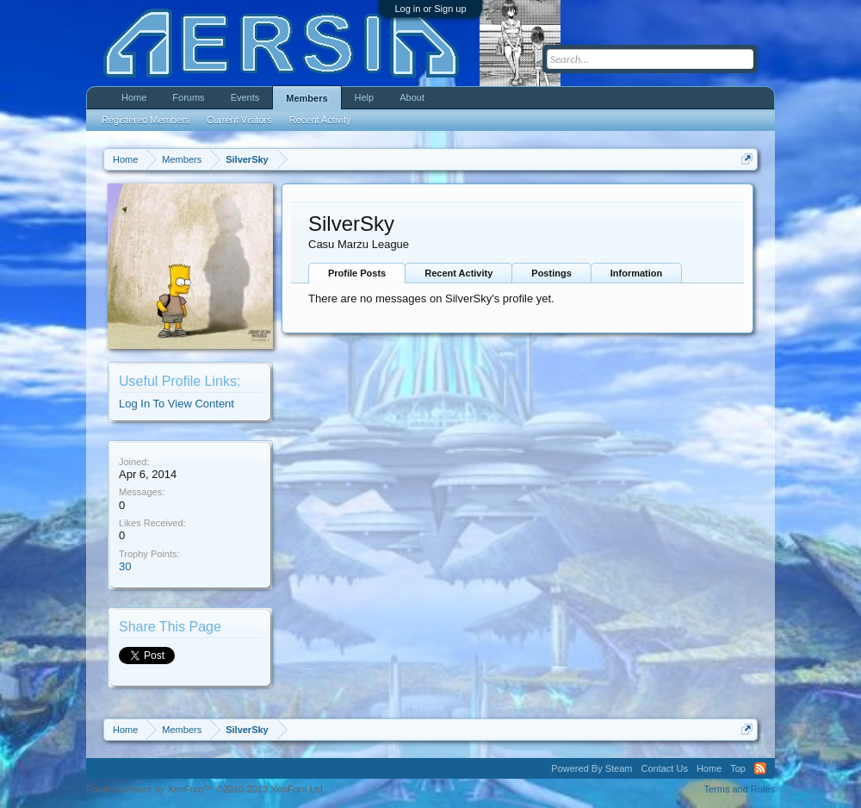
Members (306, 98)
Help (365, 97)
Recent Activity (458, 273)
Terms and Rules (739, 789)
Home (133, 97)
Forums (188, 97)
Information (636, 273)
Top (738, 768)
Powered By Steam (591, 768)
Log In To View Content (176, 403)
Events (245, 97)
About (412, 97)
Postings (551, 273)
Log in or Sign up (430, 8)
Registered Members (145, 120)
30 (125, 566)
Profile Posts (357, 273)
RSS (760, 768)
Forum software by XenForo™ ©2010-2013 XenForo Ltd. (205, 789)
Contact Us (664, 768)
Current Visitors (239, 120)
